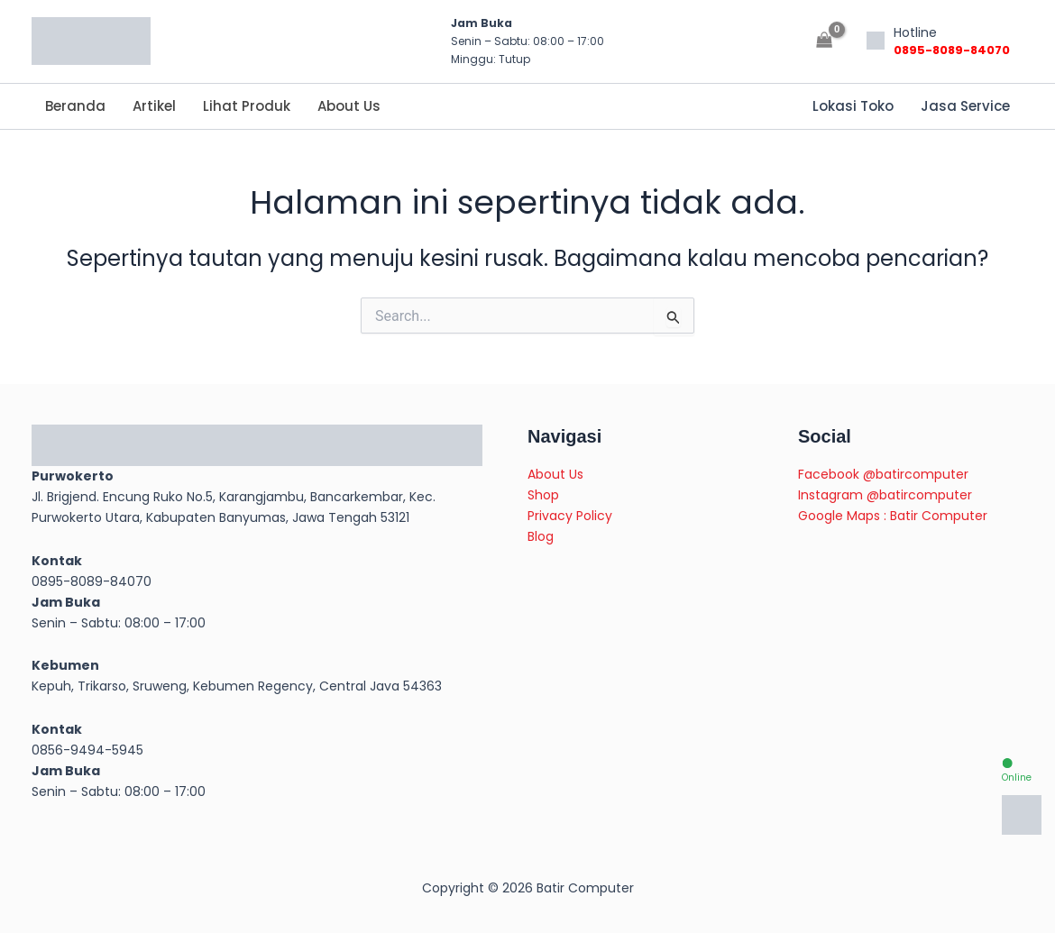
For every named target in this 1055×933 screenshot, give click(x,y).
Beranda (75, 105)
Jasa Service (965, 105)
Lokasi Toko (853, 105)
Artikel (154, 105)
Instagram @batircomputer (885, 495)
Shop (543, 495)
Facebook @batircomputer (883, 474)
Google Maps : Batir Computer (892, 516)
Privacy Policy (570, 516)
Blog (541, 536)
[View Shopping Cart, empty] (824, 41)
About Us (349, 105)
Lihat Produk (246, 105)
